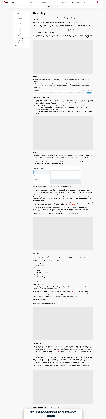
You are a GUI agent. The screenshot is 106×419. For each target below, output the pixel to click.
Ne (58, 407)
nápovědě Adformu (70, 204)
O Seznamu (19, 414)
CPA (59, 351)
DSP (47, 18)
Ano (51, 407)
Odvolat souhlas (85, 414)
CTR (72, 291)
